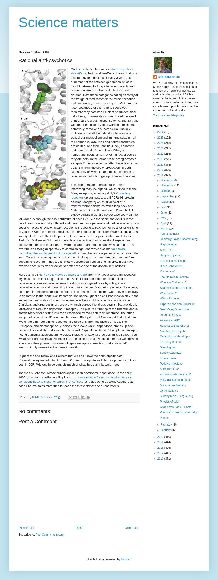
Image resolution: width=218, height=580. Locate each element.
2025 (160, 137)
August (165, 201)
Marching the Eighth (172, 331)
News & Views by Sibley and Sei (65, 274)
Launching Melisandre (173, 260)
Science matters (68, 22)
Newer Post (27, 528)
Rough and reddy (170, 314)
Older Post (131, 528)
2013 (160, 458)
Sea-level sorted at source (176, 288)
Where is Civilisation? (173, 282)
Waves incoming (170, 298)
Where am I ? (168, 293)
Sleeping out (168, 347)
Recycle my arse (170, 255)
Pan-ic (164, 417)
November (167, 185)
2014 (160, 453)
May (164, 218)
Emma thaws (168, 358)
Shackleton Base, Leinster (176, 407)
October (166, 190)
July (164, 207)
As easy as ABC (170, 320)
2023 (160, 148)
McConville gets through (175, 379)
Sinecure (165, 250)
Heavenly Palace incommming (178, 239)
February (167, 424)
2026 (160, 132)
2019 (160, 170)
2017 (160, 436)
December (167, 180)
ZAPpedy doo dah (171, 342)
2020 (160, 164)
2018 (160, 175)
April (164, 223)
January (166, 430)
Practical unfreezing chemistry (178, 412)
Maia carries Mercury (173, 385)
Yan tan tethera (169, 233)
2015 (160, 447)
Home (79, 528)
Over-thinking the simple (175, 336)
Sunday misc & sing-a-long (176, 396)
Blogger (125, 559)
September (168, 196)
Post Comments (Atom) (49, 534)
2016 (160, 442)
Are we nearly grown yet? (175, 374)
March (165, 228)
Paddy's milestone (171, 363)
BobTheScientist (169, 77)
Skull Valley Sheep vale (174, 309)
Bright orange (168, 244)
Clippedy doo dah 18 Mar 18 (177, 304)
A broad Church (169, 369)
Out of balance (169, 390)
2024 (160, 143)
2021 (160, 159)
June (164, 212)
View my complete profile (168, 115)
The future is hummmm (174, 277)
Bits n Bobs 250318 (172, 266)
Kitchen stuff (167, 271)
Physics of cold (169, 401)
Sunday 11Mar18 (170, 352)
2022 (160, 153)
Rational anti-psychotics (174, 325)
